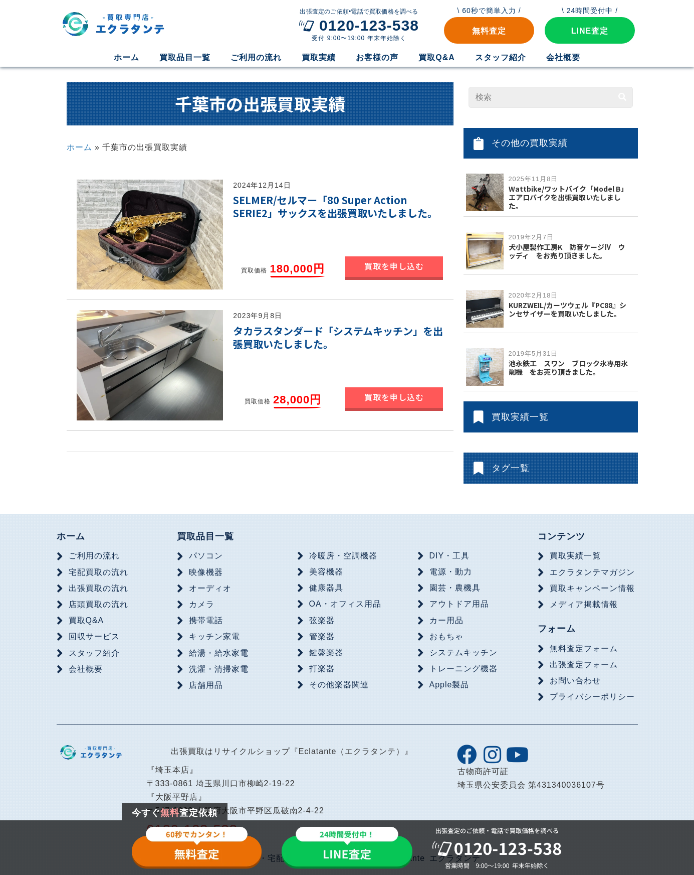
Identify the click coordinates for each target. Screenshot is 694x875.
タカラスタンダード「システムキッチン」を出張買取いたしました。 (338, 337)
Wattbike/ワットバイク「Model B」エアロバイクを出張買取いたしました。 (568, 197)
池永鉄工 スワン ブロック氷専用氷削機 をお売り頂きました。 (568, 367)
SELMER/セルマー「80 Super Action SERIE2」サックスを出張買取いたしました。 (335, 206)
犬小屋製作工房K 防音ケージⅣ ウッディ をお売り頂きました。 (567, 251)
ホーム (79, 147)
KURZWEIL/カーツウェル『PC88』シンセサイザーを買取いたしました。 (567, 309)
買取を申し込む (394, 266)
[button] (489, 30)
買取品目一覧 (205, 536)
